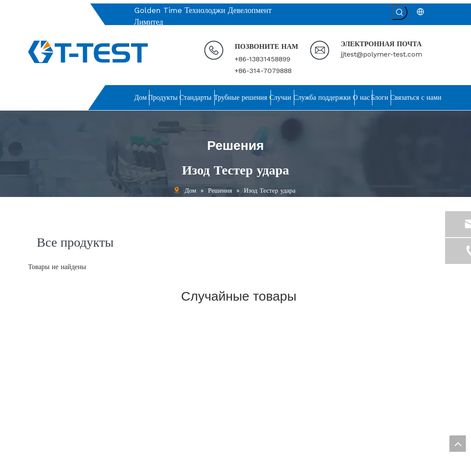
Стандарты (42, 360)
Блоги (35, 419)
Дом (33, 336)
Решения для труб (52, 371)
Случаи (37, 383)
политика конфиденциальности (68, 442)
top (457, 443)
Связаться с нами (50, 430)
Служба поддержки (53, 395)
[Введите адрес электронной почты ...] (379, 407)
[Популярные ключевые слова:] (399, 12)
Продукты (41, 348)
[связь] (288, 321)
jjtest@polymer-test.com (381, 54)
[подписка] (429, 407)
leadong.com (339, 466)
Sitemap (374, 466)
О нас (35, 406)
